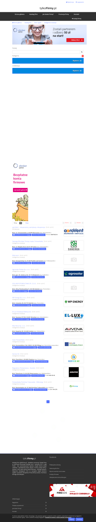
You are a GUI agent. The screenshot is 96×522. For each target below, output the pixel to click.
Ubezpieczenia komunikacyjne (57, 477)
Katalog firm (28, 22)
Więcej (72, 519)
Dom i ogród (37, 22)
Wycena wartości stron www (57, 471)
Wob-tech (15, 255)
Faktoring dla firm (54, 468)
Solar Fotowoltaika (18, 340)
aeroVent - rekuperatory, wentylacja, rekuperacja (28, 227)
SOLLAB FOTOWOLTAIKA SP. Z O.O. (24, 283)
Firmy (18, 223)
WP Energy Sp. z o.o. (19, 297)
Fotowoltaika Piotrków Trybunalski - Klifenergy (27, 382)
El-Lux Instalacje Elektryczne (21, 312)
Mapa (26, 223)
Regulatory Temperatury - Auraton (23, 368)
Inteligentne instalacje (50, 22)
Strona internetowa (38, 235)
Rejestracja (70, 2)
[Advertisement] (48, 95)
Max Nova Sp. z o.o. (18, 326)
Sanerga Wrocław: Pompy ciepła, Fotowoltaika (27, 241)
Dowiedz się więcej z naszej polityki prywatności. (58, 517)
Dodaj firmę (76, 19)
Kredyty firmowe (54, 474)
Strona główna (17, 22)
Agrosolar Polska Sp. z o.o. (21, 269)
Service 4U (15, 354)
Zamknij (79, 519)
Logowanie (80, 2)
